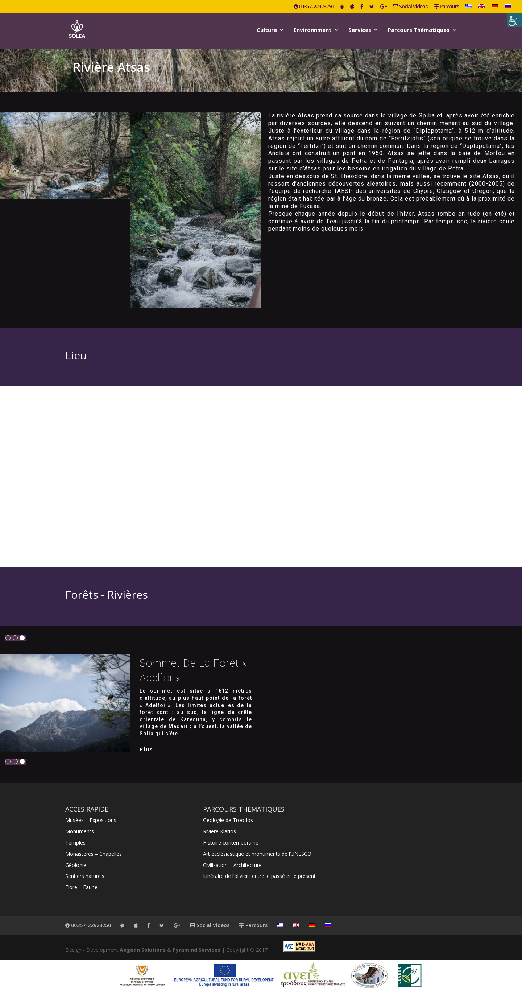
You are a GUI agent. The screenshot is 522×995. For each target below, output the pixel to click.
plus (146, 749)
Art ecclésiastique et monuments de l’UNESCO (257, 853)
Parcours (446, 7)
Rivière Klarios (219, 831)
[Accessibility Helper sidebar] (515, 20)
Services (359, 30)
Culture (267, 30)
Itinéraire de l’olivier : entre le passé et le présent (259, 875)
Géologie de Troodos (228, 820)
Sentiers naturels (84, 875)
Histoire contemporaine (230, 842)
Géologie (75, 865)
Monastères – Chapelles (93, 853)
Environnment (313, 30)
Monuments (79, 831)
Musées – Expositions (90, 820)
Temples (75, 842)
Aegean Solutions (143, 949)
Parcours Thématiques (419, 30)
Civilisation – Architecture (232, 865)
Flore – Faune (81, 887)
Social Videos (410, 7)
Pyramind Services (196, 949)
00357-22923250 (314, 7)
